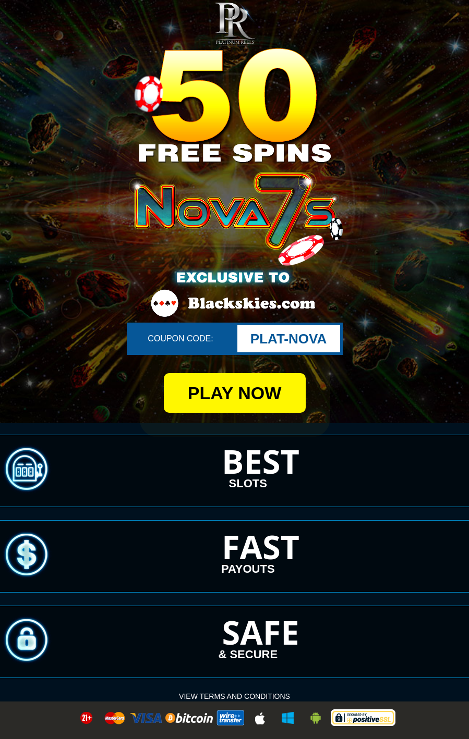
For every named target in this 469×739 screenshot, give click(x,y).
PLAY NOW (234, 393)
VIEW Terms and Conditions (234, 696)
